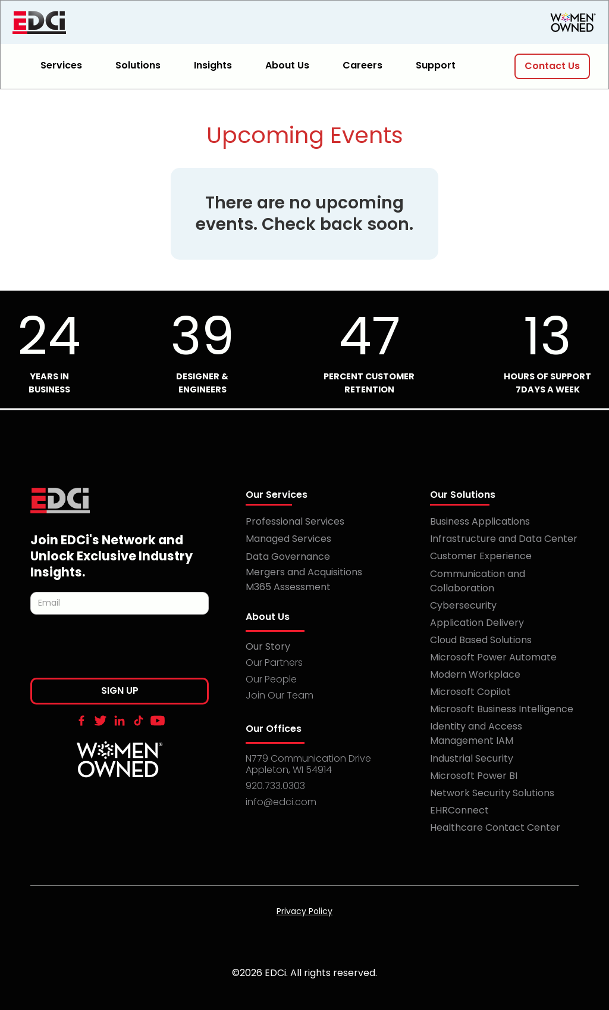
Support (436, 65)
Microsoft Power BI (473, 776)
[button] (68, 66)
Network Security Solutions (492, 793)
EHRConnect (459, 810)
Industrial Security (471, 758)
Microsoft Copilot (470, 692)
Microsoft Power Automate (493, 657)
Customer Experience (481, 556)
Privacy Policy (304, 911)
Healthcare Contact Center (495, 827)
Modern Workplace (475, 674)
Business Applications (480, 521)
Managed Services (288, 538)
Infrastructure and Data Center (503, 538)
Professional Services (295, 521)
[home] (101, 22)
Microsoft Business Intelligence (501, 709)
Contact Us (552, 66)
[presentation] (120, 649)
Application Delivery (477, 622)
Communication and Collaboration (477, 581)
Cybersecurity (463, 605)
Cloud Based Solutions (481, 640)
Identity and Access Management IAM (476, 733)
